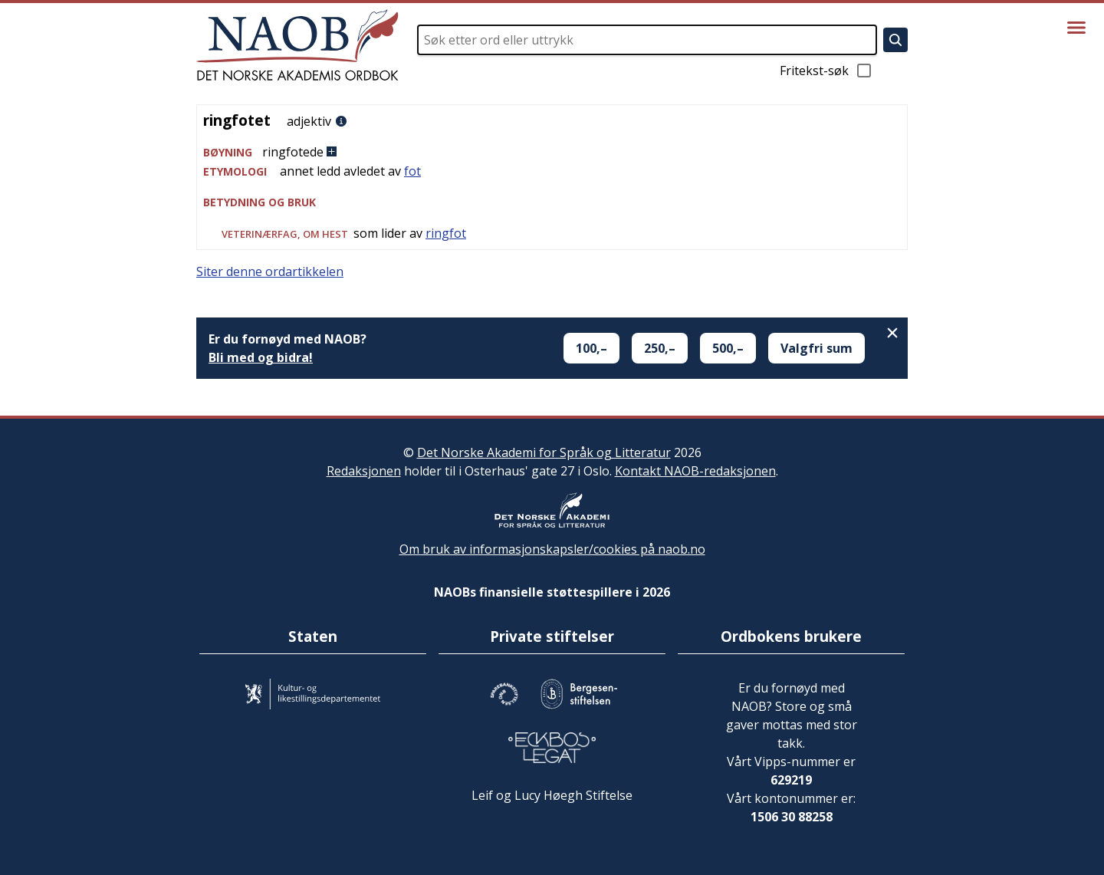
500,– (728, 348)
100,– (591, 348)
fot (412, 171)
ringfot (446, 233)
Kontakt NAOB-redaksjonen (695, 470)
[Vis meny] (1076, 27)
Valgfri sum (816, 348)
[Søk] (895, 40)
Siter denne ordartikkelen (269, 271)
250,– (659, 348)
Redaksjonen (364, 470)
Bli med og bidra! (261, 357)
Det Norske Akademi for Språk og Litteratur (544, 452)
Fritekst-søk (826, 70)
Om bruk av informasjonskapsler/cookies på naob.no (552, 549)
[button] (552, 152)
